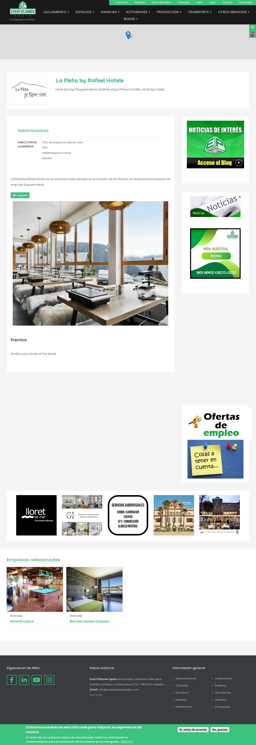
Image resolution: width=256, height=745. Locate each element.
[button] (128, 35)
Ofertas (227, 2)
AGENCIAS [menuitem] (108, 12)
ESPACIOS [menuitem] (84, 12)
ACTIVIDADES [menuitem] (137, 12)
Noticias (140, 2)
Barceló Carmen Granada (91, 621)
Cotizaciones (223, 678)
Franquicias (222, 707)
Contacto (122, 2)
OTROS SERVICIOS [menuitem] (232, 12)
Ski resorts (20, 195)
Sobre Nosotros (186, 678)
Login (212, 2)
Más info (127, 742)
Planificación (184, 707)
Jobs (199, 2)
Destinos (220, 685)
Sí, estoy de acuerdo (193, 729)
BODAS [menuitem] (129, 19)
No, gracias (219, 729)
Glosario (220, 700)
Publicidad (245, 2)
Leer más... (97, 695)
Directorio (182, 693)
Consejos (184, 2)
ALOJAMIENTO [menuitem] (55, 12)
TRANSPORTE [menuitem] (198, 12)
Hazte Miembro (161, 2)
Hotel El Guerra (22, 621)
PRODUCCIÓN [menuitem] (168, 12)
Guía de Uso (223, 693)
